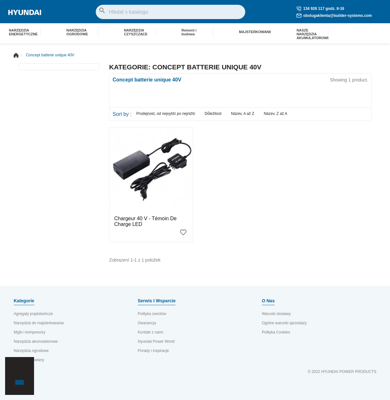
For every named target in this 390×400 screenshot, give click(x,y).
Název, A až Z (242, 113)
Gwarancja (147, 323)
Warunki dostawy (276, 314)
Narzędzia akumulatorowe (36, 341)
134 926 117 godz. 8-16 (320, 8)
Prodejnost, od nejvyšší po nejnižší (165, 113)
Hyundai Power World (156, 341)
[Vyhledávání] (170, 12)
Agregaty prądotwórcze (33, 314)
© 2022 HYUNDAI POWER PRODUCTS (342, 371)
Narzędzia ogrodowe (31, 350)
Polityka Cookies (276, 332)
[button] (16, 371)
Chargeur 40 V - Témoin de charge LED (145, 221)
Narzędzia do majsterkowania (39, 323)
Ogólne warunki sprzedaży (284, 323)
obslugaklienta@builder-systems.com (334, 15)
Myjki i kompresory (29, 332)
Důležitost (213, 113)
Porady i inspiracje (153, 350)
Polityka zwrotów (152, 314)
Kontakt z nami (150, 332)
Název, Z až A (275, 113)
